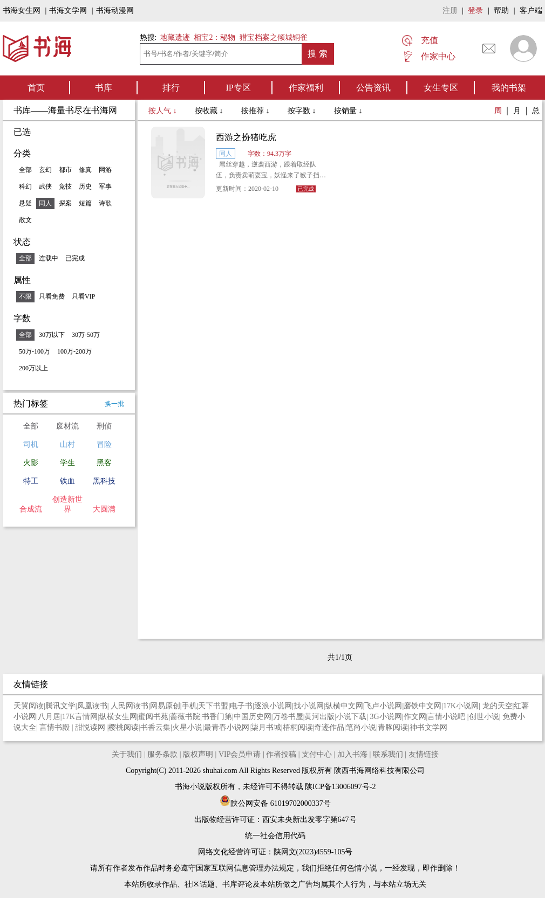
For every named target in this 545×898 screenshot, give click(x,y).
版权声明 (198, 754)
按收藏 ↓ (210, 111)
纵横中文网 (344, 706)
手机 (189, 706)
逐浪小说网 (273, 706)
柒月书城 (266, 727)
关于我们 (127, 754)
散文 (25, 220)
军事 (105, 186)
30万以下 (52, 335)
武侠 (45, 186)
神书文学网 (428, 727)
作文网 (415, 717)
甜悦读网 (91, 727)
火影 (30, 463)
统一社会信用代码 (275, 836)
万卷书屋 (288, 717)
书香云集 (155, 727)
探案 (65, 203)
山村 (67, 444)
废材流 (67, 426)
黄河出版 (319, 717)
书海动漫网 (115, 10)
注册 (450, 10)
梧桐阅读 (298, 727)
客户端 (531, 10)
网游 (105, 170)
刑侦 (104, 426)
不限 (25, 296)
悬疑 (25, 203)
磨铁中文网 (422, 706)
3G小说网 (386, 717)
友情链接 (423, 754)
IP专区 (238, 87)
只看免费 (52, 296)
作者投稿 (281, 754)
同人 (45, 203)
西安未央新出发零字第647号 (309, 820)
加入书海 (352, 754)
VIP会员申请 (240, 754)
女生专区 (441, 87)
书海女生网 (21, 10)
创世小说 (484, 717)
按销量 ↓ (348, 111)
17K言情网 (80, 717)
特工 (30, 481)
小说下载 (351, 717)
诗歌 (105, 203)
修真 (85, 170)
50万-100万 (34, 351)
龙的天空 (497, 706)
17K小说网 (461, 706)
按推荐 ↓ (256, 111)
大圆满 (104, 509)
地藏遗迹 (174, 37)
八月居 (49, 717)
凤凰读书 (92, 706)
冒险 (104, 444)
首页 (36, 87)
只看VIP (83, 296)
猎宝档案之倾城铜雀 (274, 37)
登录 (475, 10)
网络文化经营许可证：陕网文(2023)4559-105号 (275, 852)
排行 (171, 87)
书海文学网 (68, 10)
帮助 (501, 10)
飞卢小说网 (383, 706)
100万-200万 (74, 351)
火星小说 (187, 727)
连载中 (48, 258)
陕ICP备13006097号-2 (339, 787)
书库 (103, 87)
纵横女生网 (118, 717)
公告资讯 (373, 87)
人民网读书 (129, 706)
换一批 (114, 403)
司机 (30, 444)
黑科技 (104, 481)
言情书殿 (55, 727)
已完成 (75, 258)
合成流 (30, 509)
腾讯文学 (60, 706)
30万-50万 (86, 335)
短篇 (85, 203)
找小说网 (309, 706)
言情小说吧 (447, 717)
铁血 (67, 481)
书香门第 (217, 717)
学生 (67, 463)
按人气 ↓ (163, 111)
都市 (65, 170)
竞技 (65, 186)
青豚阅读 (393, 727)
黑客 (104, 463)
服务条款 (162, 754)
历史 (85, 186)
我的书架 (509, 87)
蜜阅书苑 (153, 717)
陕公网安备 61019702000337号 (275, 803)
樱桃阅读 (123, 727)
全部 (25, 170)
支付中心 (317, 754)
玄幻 (45, 170)
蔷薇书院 (185, 717)
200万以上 (33, 368)
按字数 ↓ (303, 111)
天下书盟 (213, 706)
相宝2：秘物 (214, 37)
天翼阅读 (28, 706)
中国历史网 (252, 717)
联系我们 (388, 754)
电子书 (241, 706)
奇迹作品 (329, 727)
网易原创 (165, 706)
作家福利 (306, 87)
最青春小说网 (226, 727)
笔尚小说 (361, 727)
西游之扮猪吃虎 (246, 137)
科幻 (25, 186)
